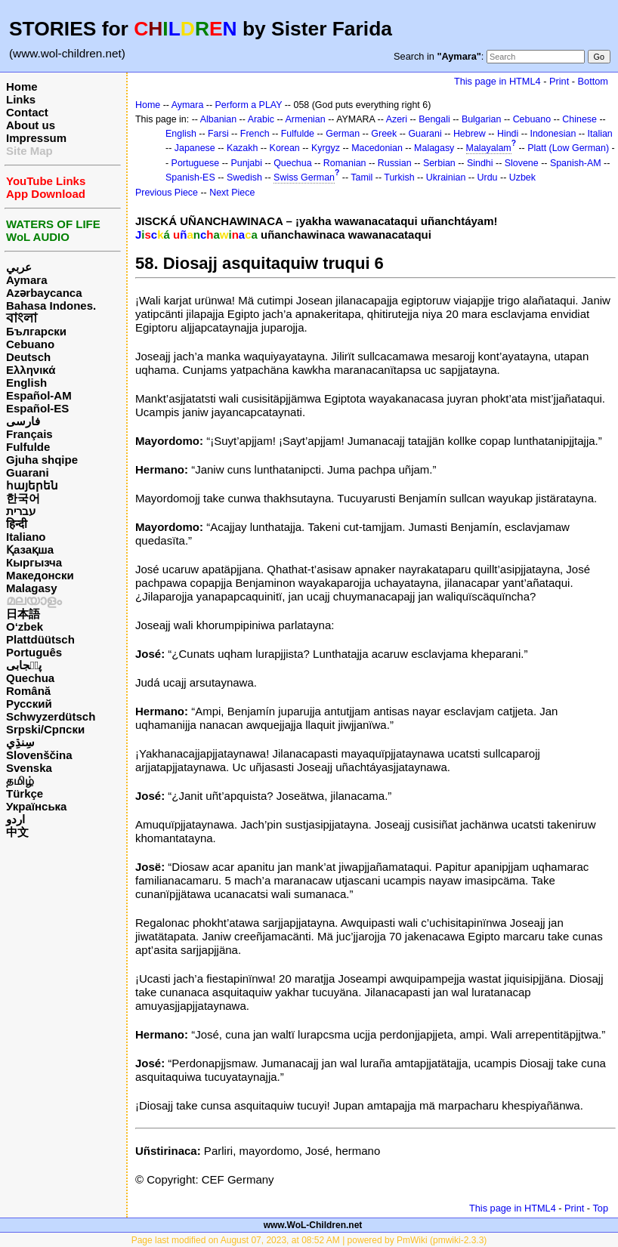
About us (30, 125)
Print (559, 81)
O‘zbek (24, 626)
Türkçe (24, 793)
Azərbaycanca (44, 292)
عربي (19, 267)
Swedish (244, 177)
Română (28, 690)
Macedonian (377, 148)
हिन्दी (16, 523)
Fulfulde (28, 446)
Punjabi (246, 163)
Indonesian (553, 133)
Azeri (396, 119)
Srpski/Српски (45, 729)
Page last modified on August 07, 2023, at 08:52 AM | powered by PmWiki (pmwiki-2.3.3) (309, 1240)
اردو (15, 819)
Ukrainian (446, 177)
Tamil (361, 177)
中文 (17, 832)
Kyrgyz (325, 148)
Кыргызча (34, 562)
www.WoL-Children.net (313, 1225)
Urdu (487, 177)
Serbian (439, 163)
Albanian (218, 119)
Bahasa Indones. (51, 305)
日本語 (23, 613)
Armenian (305, 119)
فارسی (23, 421)
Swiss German (304, 177)
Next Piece (232, 192)
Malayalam (488, 148)
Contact (27, 112)
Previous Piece (166, 192)
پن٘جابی (24, 665)
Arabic (261, 119)
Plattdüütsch (40, 639)
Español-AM (39, 395)
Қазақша (30, 549)
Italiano (26, 536)
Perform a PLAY (249, 105)
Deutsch (28, 356)
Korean (285, 148)
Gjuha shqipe (42, 459)
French (255, 133)
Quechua (30, 677)
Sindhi (480, 163)
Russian (395, 163)
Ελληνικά (30, 369)
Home (22, 86)
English (26, 382)
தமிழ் (20, 780)
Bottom (593, 81)
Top (600, 1208)
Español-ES (37, 408)
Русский (29, 703)
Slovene (522, 163)
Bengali (434, 119)
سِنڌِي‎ (20, 742)
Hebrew (469, 133)
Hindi (507, 133)
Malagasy (31, 588)
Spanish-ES (190, 177)
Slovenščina (39, 755)
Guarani (27, 472)
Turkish (399, 177)
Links (21, 99)
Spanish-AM (575, 163)
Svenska (29, 767)
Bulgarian (482, 119)
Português (34, 652)
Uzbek (522, 177)
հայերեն (32, 485)
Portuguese (195, 163)
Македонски (40, 575)
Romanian (344, 163)
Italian (600, 133)
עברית (21, 511)
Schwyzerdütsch (50, 716)
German (343, 133)
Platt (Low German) (568, 148)
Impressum (36, 137)
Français (29, 433)
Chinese (579, 119)
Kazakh (242, 148)
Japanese (195, 148)
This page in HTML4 (497, 81)
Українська (36, 806)
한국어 (23, 498)
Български (36, 331)
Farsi (218, 133)
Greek (384, 133)
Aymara (26, 279)
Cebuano (30, 344)
